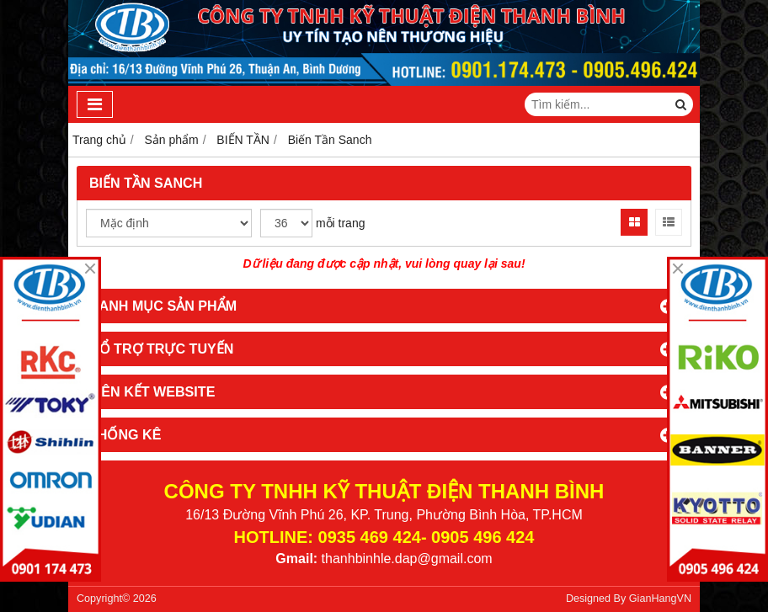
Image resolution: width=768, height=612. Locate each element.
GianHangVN (660, 598)
